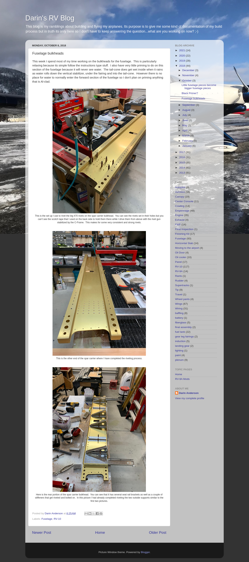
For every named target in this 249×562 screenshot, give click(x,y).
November (188, 75)
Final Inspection (184, 229)
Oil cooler (180, 257)
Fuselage (46, 518)
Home (100, 532)
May (185, 125)
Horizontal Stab (184, 243)
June (185, 120)
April (185, 130)
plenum (179, 359)
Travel (178, 294)
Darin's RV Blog (49, 18)
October (187, 80)
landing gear (182, 345)
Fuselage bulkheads (193, 98)
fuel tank (180, 331)
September (189, 104)
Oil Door (180, 252)
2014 (182, 167)
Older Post (157, 532)
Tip (177, 289)
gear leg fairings (184, 336)
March (186, 135)
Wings (178, 303)
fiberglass (180, 322)
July (185, 115)
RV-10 (57, 518)
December (188, 70)
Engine (179, 215)
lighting (179, 350)
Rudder (179, 280)
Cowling (179, 206)
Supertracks (182, 285)
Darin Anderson (189, 393)
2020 (182, 55)
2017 (182, 152)
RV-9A (179, 271)
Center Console (184, 201)
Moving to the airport (187, 247)
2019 (182, 60)
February (188, 140)
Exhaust (180, 219)
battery (179, 317)
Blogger (145, 552)
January (187, 145)
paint (178, 355)
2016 (182, 157)
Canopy (179, 196)
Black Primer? (190, 93)
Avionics (180, 192)
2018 (182, 65)
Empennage (182, 210)
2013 (182, 172)
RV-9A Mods (182, 379)
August (186, 110)
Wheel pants (182, 299)
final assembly (183, 327)
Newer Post (41, 532)
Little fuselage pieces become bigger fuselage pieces (199, 87)
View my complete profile (189, 398)
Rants (178, 275)
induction (180, 341)
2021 (182, 50)
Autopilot (180, 187)
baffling (179, 313)
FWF (178, 224)
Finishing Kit (182, 233)
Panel (178, 261)
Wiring (178, 308)
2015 (182, 162)
